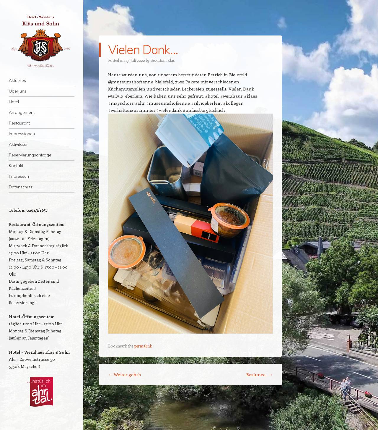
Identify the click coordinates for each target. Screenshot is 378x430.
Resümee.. (259, 374)
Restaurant (19, 123)
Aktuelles (17, 80)
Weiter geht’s (124, 374)
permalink (143, 345)
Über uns (17, 91)
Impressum (19, 176)
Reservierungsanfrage (30, 155)
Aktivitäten (19, 144)
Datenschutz (20, 187)
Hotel (14, 101)
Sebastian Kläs (163, 60)
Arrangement (22, 112)
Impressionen (22, 133)
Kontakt (16, 165)
